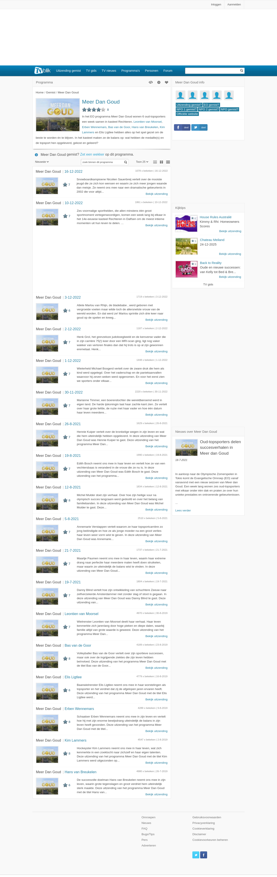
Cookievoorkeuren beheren (210, 839)
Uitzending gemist (68, 70)
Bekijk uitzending (157, 193)
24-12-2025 (208, 244)
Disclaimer (199, 834)
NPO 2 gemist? (209, 109)
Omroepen (148, 817)
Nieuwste (42, 161)
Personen (151, 70)
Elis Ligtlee (73, 677)
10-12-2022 (74, 203)
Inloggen (216, 4)
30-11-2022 (74, 392)
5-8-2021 (72, 519)
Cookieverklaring (203, 828)
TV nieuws (109, 70)
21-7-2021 (73, 550)
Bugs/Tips (148, 834)
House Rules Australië (216, 217)
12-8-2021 (73, 487)
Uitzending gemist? (189, 104)
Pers (145, 839)
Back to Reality (211, 263)
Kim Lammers (76, 740)
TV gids (91, 70)
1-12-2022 (73, 361)
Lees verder (183, 510)
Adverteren (149, 845)
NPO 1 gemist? (186, 109)
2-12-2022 (73, 329)
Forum (167, 70)
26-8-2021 (73, 424)
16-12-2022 (73, 171)
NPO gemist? (229, 109)
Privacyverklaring (203, 823)
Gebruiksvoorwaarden (206, 817)
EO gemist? (211, 104)
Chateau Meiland (212, 240)
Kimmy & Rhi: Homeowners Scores (219, 224)
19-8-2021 (73, 455)
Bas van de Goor (119, 127)
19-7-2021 (73, 582)
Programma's (130, 70)
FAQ (144, 828)
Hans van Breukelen (145, 127)
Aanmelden (234, 4)
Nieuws (146, 823)
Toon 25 (142, 161)
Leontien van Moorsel (148, 121)
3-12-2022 (73, 297)
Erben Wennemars (94, 127)
